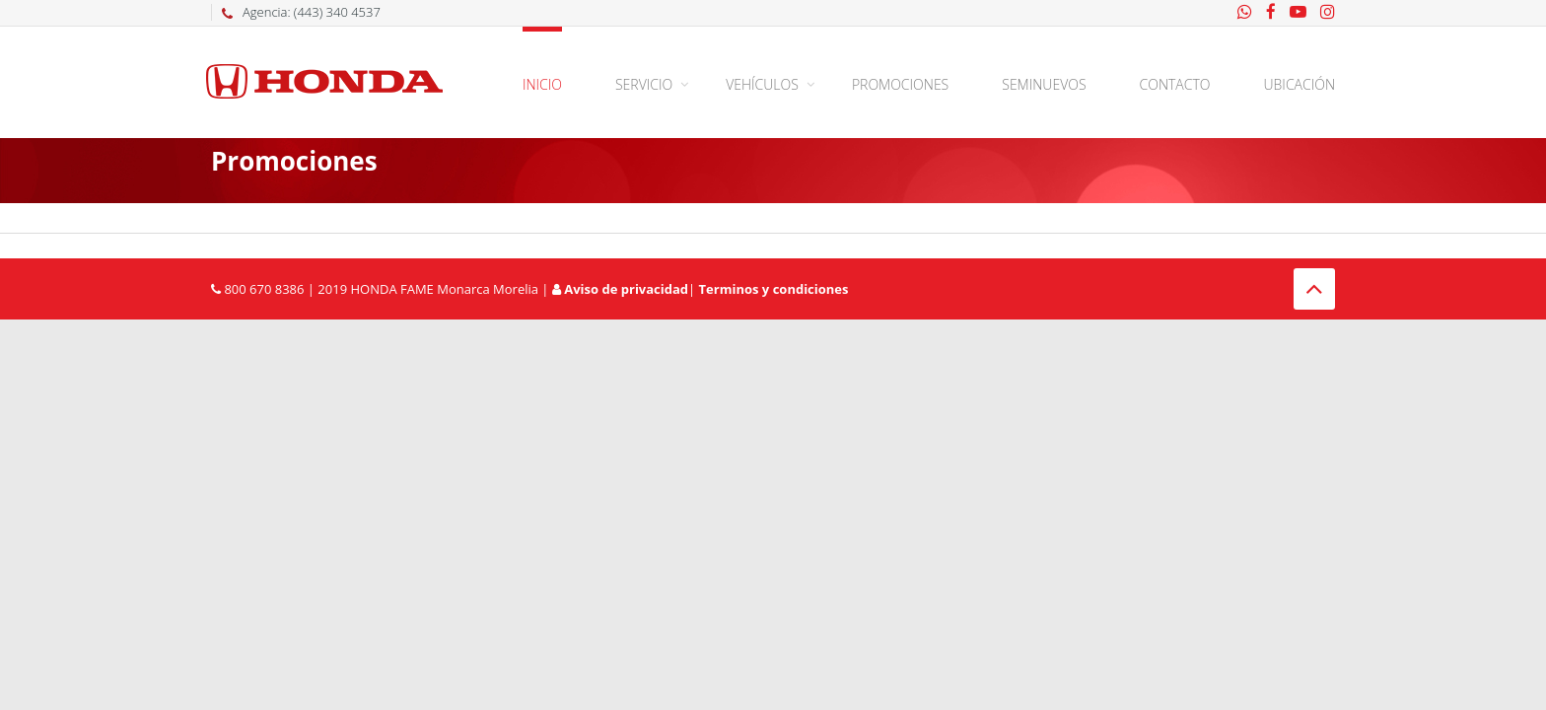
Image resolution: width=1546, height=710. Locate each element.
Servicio (643, 84)
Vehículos (762, 84)
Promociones (900, 84)
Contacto (1175, 84)
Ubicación (1299, 84)
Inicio (542, 84)
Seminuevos (1044, 84)
